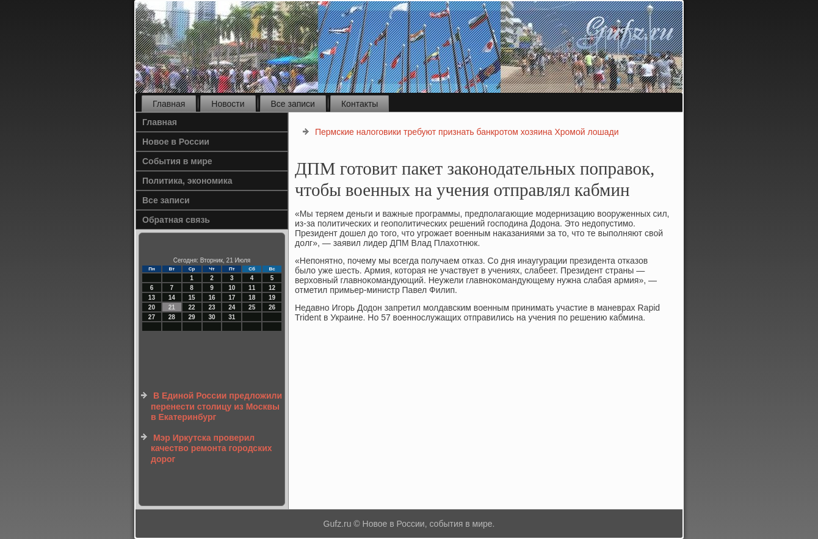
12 (272, 287)
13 (151, 297)
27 (151, 317)
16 (211, 297)
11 (251, 287)
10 (231, 287)
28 (171, 317)
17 (231, 297)
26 (272, 307)
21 (171, 307)
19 (272, 297)
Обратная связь (176, 220)
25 (251, 307)
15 (192, 297)
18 (251, 297)
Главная (169, 104)
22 (192, 307)
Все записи (293, 104)
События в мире (177, 161)
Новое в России (175, 142)
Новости (227, 104)
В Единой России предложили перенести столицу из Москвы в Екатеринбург (216, 406)
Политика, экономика (187, 181)
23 (211, 307)
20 (151, 307)
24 (231, 307)
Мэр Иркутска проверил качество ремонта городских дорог (211, 448)
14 (171, 297)
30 (211, 317)
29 (192, 317)
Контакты (359, 104)
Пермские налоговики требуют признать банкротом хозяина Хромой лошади (467, 132)
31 (231, 317)
